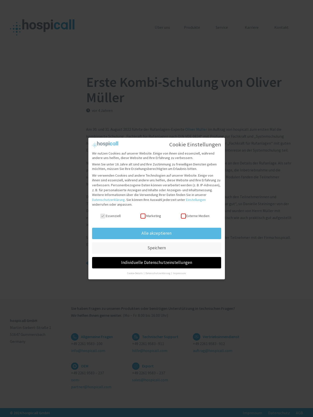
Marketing (150, 215)
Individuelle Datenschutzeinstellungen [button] (156, 261)
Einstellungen (196, 199)
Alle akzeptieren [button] (156, 232)
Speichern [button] (156, 247)
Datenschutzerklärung (108, 199)
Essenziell (110, 215)
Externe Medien (195, 215)
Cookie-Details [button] (135, 272)
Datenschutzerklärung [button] (158, 272)
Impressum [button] (179, 272)
